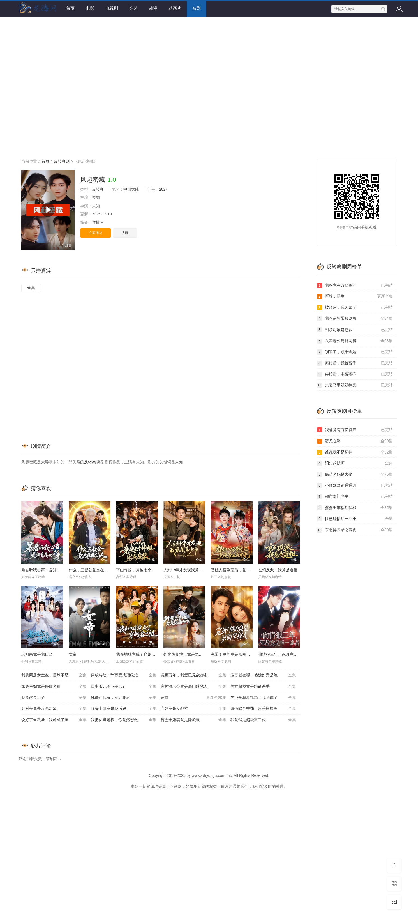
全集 (31, 288)
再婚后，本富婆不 (355, 374)
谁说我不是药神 (355, 452)
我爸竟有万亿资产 (355, 285)
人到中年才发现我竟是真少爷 (188, 570)
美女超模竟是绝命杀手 (263, 686)
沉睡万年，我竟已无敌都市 (193, 675)
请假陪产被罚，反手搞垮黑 (263, 709)
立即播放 (95, 233)
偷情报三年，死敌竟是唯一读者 (285, 654)
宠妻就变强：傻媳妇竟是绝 (263, 675)
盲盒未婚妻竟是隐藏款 (193, 720)
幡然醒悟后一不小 (355, 519)
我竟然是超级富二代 (263, 720)
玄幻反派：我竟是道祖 (277, 570)
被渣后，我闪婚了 (355, 307)
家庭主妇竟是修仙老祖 (54, 686)
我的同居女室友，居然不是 (54, 675)
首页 (70, 8)
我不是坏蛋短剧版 (355, 318)
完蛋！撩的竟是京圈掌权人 (234, 654)
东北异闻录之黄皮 (355, 530)
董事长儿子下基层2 (123, 686)
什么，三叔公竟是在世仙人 (92, 570)
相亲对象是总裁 (355, 330)
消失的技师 (355, 463)
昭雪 (193, 698)
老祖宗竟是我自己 (37, 654)
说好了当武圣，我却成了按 (54, 720)
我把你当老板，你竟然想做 (123, 720)
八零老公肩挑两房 (355, 341)
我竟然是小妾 (54, 698)
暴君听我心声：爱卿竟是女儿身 (48, 570)
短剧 (196, 8)
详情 (98, 222)
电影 (90, 8)
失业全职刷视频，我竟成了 (263, 698)
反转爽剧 (62, 161)
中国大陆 (131, 189)
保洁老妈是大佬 (355, 474)
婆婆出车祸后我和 (355, 508)
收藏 (125, 233)
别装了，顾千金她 (355, 352)
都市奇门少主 (355, 497)
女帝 (73, 654)
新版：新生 (355, 296)
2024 (163, 189)
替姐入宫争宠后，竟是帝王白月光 (240, 570)
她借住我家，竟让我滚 (123, 698)
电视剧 (111, 8)
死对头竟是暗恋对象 (54, 709)
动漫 (153, 8)
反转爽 (98, 189)
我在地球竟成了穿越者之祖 (139, 654)
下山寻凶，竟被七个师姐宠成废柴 (145, 570)
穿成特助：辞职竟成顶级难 (123, 675)
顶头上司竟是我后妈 (123, 709)
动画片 (174, 8)
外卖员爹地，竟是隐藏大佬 (187, 654)
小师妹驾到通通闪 (355, 485)
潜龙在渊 (355, 441)
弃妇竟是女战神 (193, 709)
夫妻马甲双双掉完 (355, 385)
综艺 (133, 8)
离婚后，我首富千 (355, 363)
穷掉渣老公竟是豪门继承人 (193, 686)
